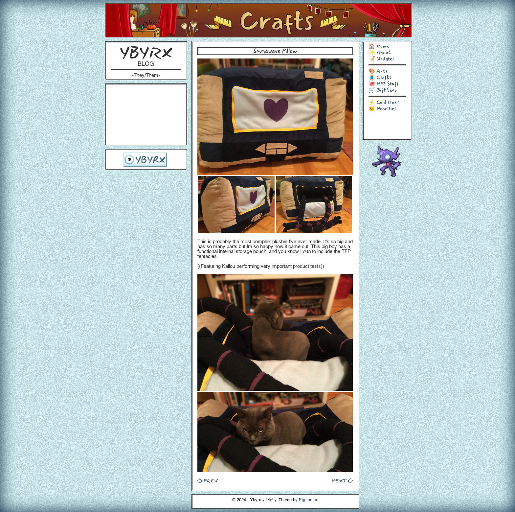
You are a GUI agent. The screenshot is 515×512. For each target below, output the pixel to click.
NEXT (342, 480)
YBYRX (146, 52)
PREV (207, 480)
